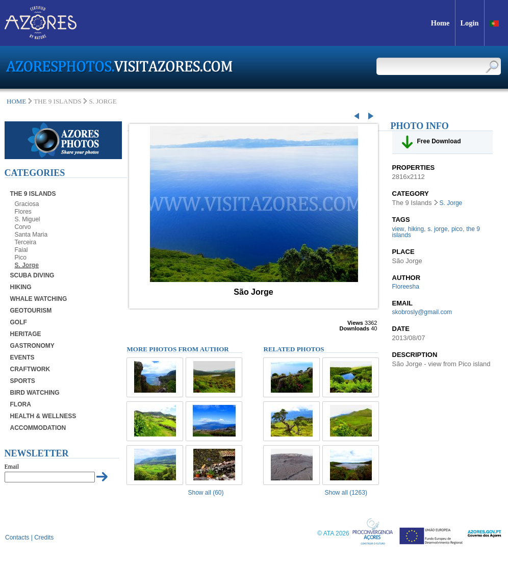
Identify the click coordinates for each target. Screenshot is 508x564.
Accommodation (38, 427)
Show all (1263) (346, 492)
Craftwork (30, 369)
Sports (22, 380)
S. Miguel (27, 219)
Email (12, 467)
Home (16, 101)
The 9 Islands (33, 193)
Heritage (25, 334)
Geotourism (31, 310)
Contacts (17, 537)
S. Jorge (27, 265)
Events (22, 357)
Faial (21, 250)
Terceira (26, 242)
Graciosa (27, 204)
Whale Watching (38, 298)
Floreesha (405, 286)
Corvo (23, 227)
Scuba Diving (32, 275)
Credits (44, 537)
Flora (20, 404)
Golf (18, 322)
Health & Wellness (43, 416)
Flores (23, 212)
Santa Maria (31, 235)
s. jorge (437, 229)
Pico (21, 257)
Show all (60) (206, 492)
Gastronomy (32, 345)
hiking (416, 229)
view (398, 229)
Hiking (21, 287)
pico (457, 229)
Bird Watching (35, 392)
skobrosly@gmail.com (422, 312)
